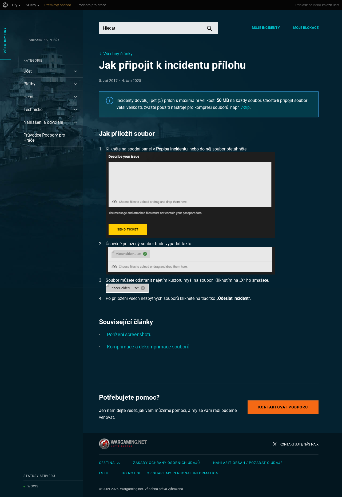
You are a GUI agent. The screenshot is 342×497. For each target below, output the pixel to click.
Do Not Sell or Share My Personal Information (170, 473)
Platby (29, 83)
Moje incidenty (266, 28)
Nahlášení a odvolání (43, 122)
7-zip (245, 107)
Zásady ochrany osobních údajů (166, 463)
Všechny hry (5, 40)
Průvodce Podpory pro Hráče (44, 138)
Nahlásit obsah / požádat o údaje (248, 463)
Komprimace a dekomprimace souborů (148, 346)
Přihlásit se (303, 5)
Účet (27, 71)
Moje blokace (306, 28)
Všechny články (118, 53)
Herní (28, 96)
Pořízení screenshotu (129, 334)
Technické (32, 109)
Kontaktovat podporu (283, 407)
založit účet (330, 5)
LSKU (103, 473)
